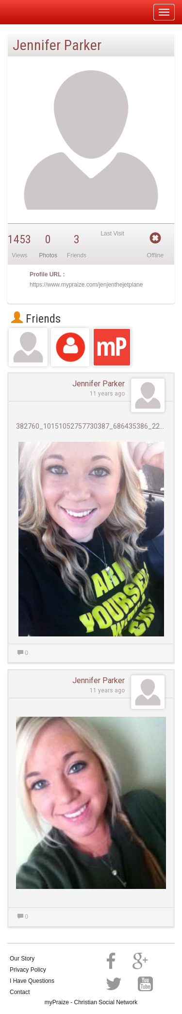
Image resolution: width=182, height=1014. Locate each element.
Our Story (22, 958)
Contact (20, 992)
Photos (48, 255)
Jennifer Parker (98, 383)
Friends (36, 319)
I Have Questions (32, 981)
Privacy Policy (28, 969)
